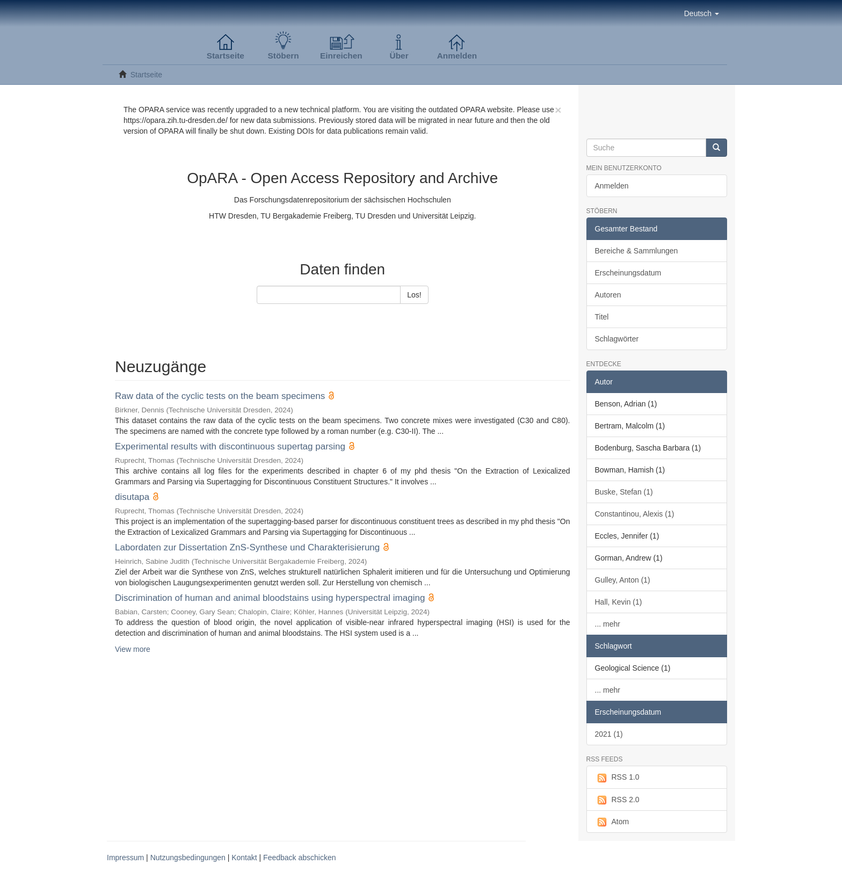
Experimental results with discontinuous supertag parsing (230, 446)
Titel (602, 317)
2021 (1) (609, 734)
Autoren (608, 294)
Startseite (146, 74)
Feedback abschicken (299, 857)
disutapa (132, 497)
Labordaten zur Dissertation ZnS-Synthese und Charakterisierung (247, 547)
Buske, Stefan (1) (624, 492)
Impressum (125, 857)
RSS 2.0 (617, 800)
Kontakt (244, 857)
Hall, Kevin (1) (618, 602)
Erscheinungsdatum (628, 272)
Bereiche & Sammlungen (636, 250)
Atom (612, 822)
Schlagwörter (617, 339)
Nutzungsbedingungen (188, 857)
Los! (414, 294)
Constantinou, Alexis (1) (634, 514)
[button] (701, 13)
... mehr (607, 624)
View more (132, 649)
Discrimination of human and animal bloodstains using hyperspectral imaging (270, 598)
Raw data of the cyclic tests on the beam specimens (220, 396)
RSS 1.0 (617, 777)
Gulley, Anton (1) (622, 580)
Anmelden (612, 185)
